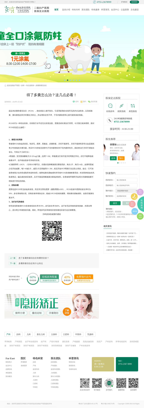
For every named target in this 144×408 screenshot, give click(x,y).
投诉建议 (9, 376)
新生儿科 (36, 376)
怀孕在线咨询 (121, 342)
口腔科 (35, 383)
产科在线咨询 (84, 346)
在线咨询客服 (49, 278)
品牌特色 (9, 369)
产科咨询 (109, 342)
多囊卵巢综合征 (41, 85)
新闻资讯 (72, 365)
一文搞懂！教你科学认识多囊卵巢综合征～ (118, 246)
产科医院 (18, 342)
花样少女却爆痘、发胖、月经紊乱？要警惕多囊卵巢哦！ (121, 243)
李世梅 (125, 144)
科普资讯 (105, 10)
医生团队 (86, 10)
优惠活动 (140, 216)
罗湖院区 (124, 2)
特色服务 (95, 10)
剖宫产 (99, 342)
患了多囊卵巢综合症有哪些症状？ (34, 258)
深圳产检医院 (28, 346)
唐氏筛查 (65, 342)
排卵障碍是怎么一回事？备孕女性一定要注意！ (120, 236)
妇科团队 (54, 362)
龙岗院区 (134, 2)
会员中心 (115, 10)
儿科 (34, 373)
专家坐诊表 (73, 369)
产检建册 (76, 342)
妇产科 (43, 342)
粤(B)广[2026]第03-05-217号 (88, 404)
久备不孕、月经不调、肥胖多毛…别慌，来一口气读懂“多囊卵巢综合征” (121, 240)
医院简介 (9, 362)
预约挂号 (140, 192)
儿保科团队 (55, 380)
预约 (83, 102)
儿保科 (35, 380)
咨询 (76, 102)
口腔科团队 (55, 383)
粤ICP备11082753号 (107, 404)
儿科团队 (54, 373)
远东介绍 (66, 10)
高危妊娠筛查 (88, 342)
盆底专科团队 (55, 369)
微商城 (135, 211)
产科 (34, 365)
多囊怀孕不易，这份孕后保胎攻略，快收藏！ (119, 250)
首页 (56, 10)
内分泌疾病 (30, 85)
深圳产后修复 (70, 346)
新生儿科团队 (55, 376)
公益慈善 (125, 10)
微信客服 (92, 102)
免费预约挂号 (83, 278)
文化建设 (135, 10)
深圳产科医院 (14, 346)
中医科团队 (55, 387)
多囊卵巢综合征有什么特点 (31, 263)
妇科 (22, 85)
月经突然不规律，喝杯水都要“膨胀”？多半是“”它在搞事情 (121, 233)
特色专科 (76, 10)
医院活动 (72, 362)
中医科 (35, 387)
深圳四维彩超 (56, 346)
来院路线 (133, 108)
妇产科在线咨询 (31, 342)
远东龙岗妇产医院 (13, 85)
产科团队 (54, 365)
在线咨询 (111, 108)
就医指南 (122, 108)
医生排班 (132, 204)
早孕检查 (8, 342)
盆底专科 (36, 369)
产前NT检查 (54, 342)
